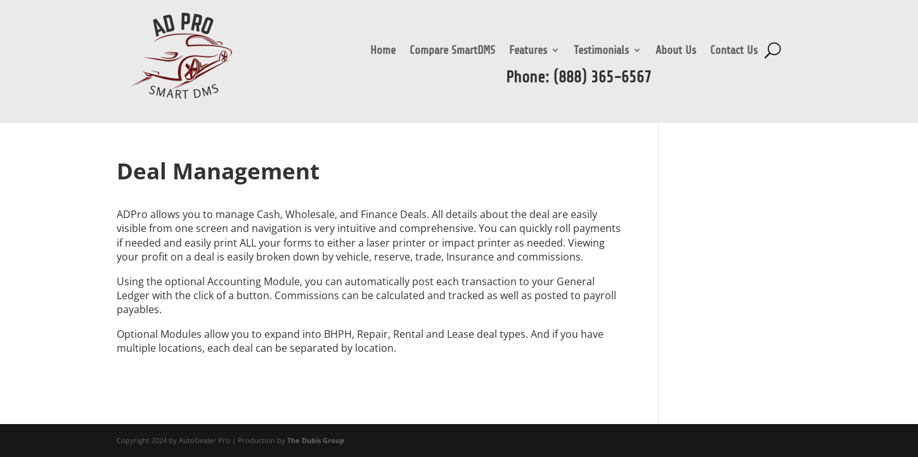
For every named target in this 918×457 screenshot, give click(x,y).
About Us (676, 51)
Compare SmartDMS (452, 51)
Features (528, 51)
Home (383, 51)
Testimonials (601, 51)
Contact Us (734, 51)
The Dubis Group (315, 440)
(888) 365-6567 (602, 77)
